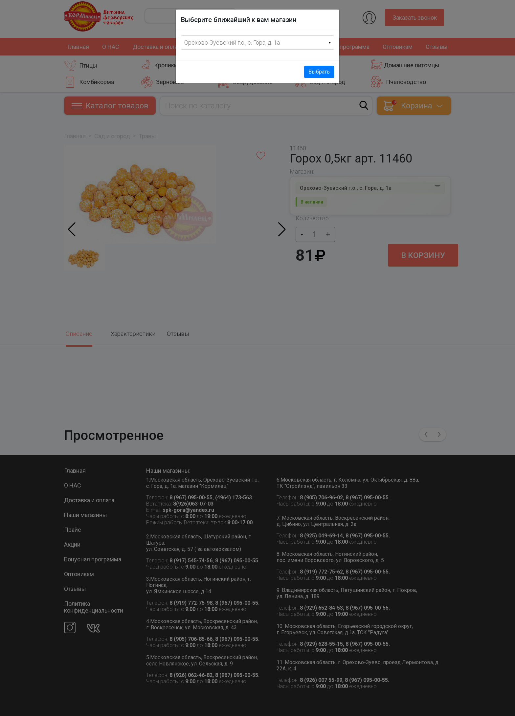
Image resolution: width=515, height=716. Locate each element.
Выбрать (319, 72)
